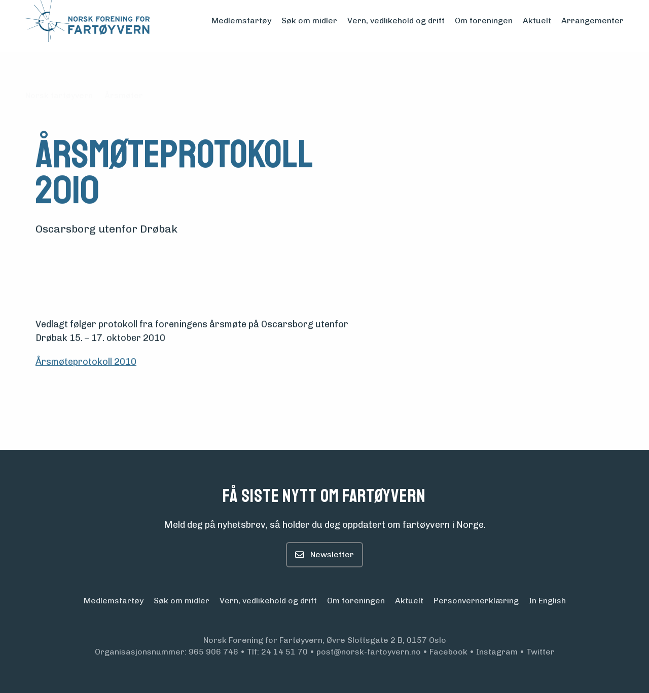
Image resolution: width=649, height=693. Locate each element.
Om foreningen (484, 20)
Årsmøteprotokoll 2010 (85, 362)
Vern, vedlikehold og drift (396, 20)
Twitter (540, 652)
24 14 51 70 (284, 652)
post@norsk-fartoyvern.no (368, 652)
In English (547, 600)
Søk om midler (309, 20)
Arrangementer (592, 20)
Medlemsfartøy (241, 20)
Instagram (497, 652)
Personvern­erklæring (476, 600)
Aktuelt (537, 20)
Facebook (448, 652)
